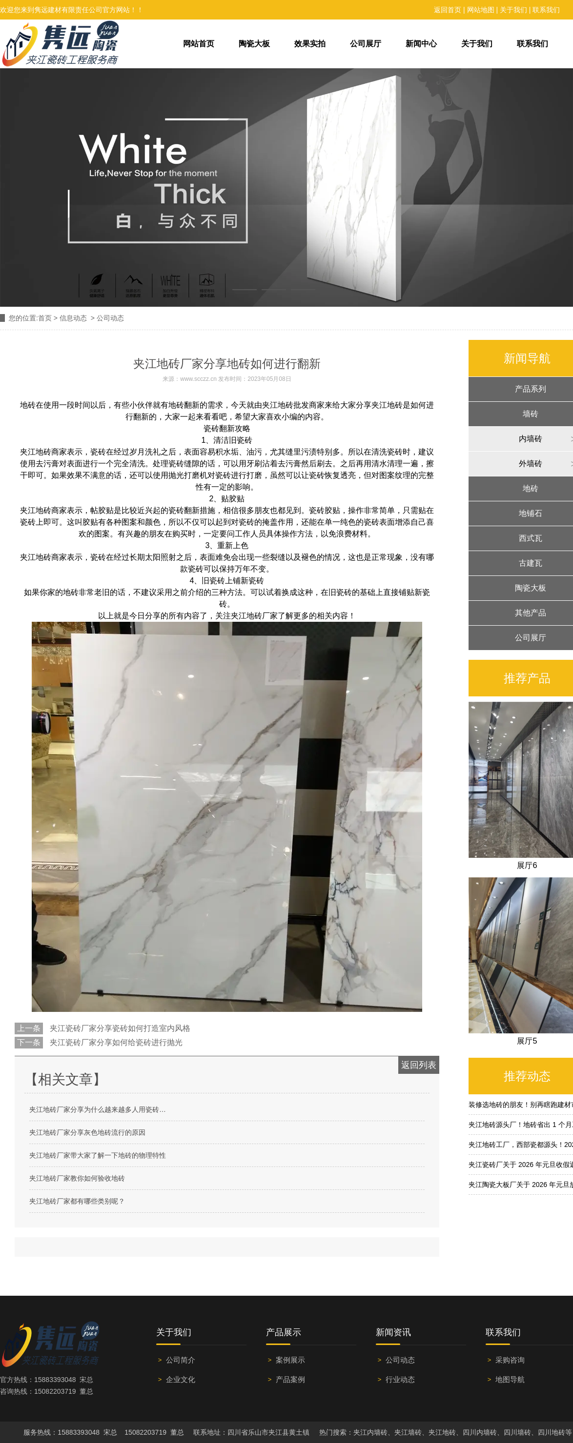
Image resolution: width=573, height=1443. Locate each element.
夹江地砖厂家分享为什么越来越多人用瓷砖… (97, 1109)
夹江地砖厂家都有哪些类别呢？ (77, 1201)
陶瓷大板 (254, 44)
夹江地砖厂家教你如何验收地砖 (77, 1178)
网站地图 (480, 10)
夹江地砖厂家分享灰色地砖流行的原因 (87, 1132)
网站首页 (198, 44)
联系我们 (546, 10)
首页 (45, 318)
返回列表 (418, 1065)
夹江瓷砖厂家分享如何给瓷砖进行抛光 (115, 1042)
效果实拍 (310, 44)
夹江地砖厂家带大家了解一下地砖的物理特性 (97, 1155)
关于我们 (513, 10)
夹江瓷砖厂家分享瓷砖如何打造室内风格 (119, 1028)
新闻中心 (421, 44)
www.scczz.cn (198, 379)
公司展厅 (365, 44)
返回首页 (447, 10)
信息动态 (73, 318)
